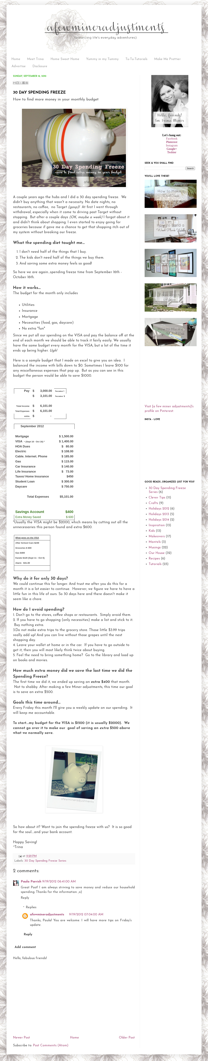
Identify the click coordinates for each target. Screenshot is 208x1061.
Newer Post (21, 1037)
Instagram (172, 145)
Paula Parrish (31, 881)
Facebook (171, 138)
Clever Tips (157, 497)
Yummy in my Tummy (102, 59)
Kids (152, 531)
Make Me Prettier (167, 59)
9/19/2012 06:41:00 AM (59, 881)
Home (15, 59)
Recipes (154, 558)
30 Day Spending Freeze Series (45, 860)
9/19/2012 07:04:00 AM (86, 914)
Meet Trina (35, 59)
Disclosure (39, 66)
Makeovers (157, 536)
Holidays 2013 (159, 514)
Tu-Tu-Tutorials (136, 59)
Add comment (25, 947)
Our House (157, 553)
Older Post (127, 1037)
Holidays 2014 (159, 519)
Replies (31, 907)
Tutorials (155, 564)
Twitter (171, 152)
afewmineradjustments (47, 914)
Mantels (155, 542)
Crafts (153, 503)
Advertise (19, 66)
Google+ (172, 148)
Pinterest (171, 142)
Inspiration (157, 525)
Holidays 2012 (159, 508)
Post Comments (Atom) (50, 1045)
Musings (155, 547)
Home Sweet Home (65, 59)
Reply (25, 898)
